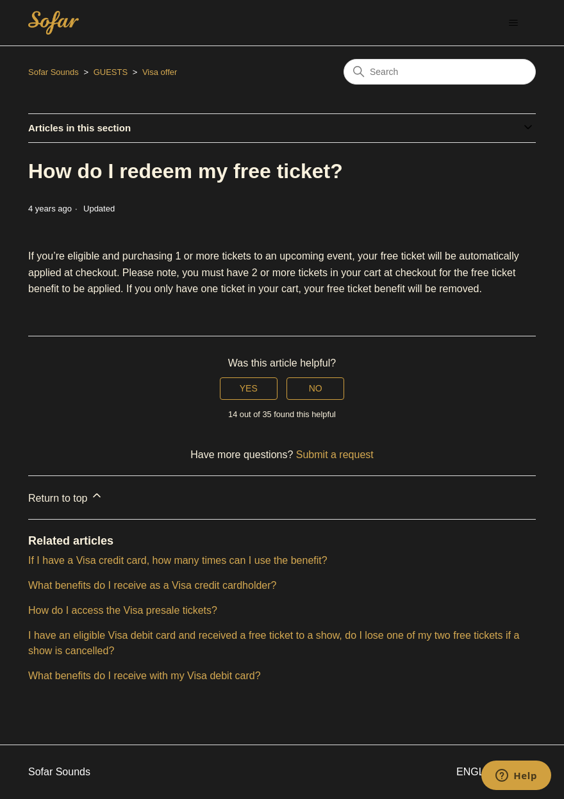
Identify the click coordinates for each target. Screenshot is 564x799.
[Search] (440, 72)
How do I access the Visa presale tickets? (122, 610)
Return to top (65, 496)
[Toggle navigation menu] (513, 23)
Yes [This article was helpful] (249, 388)
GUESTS (111, 72)
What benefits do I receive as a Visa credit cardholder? (152, 585)
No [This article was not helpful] (315, 388)
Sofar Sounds (53, 72)
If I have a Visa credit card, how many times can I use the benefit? (178, 560)
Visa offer (159, 72)
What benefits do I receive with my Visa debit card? (144, 675)
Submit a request (335, 454)
